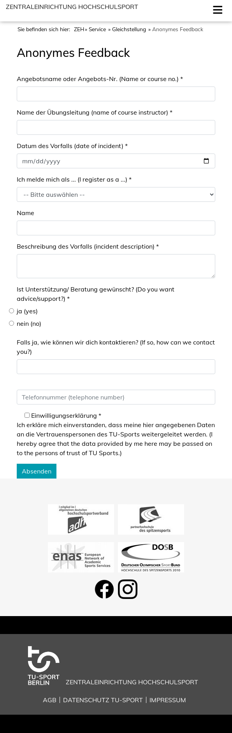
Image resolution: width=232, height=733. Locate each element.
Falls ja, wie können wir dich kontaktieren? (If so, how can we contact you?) (116, 346)
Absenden (36, 471)
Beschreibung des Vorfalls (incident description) (88, 246)
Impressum (167, 700)
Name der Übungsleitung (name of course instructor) (94, 112)
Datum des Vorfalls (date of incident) (72, 146)
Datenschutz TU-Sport (103, 700)
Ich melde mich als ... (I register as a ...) (74, 179)
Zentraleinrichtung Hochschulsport (72, 7)
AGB (49, 700)
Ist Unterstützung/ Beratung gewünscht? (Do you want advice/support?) (95, 293)
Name (25, 213)
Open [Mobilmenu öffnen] (216, 9)
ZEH (79, 29)
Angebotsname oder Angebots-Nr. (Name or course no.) (100, 79)
